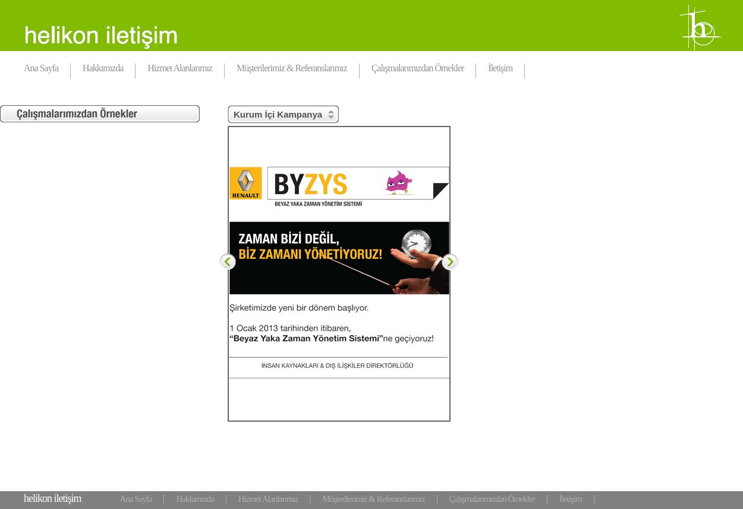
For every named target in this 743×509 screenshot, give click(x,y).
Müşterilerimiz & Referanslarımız (292, 68)
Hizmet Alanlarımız (179, 68)
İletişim (500, 68)
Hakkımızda (103, 68)
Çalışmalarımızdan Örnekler (418, 68)
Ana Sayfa (41, 68)
